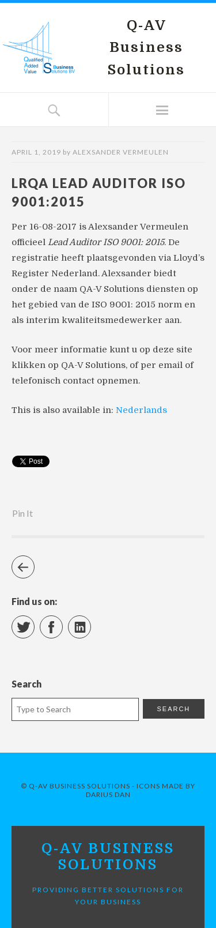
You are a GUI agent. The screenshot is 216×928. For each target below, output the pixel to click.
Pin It (22, 513)
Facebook (62, 622)
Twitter (34, 622)
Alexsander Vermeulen (121, 152)
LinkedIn (90, 622)
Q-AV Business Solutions (146, 47)
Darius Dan (108, 794)
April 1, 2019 (36, 152)
